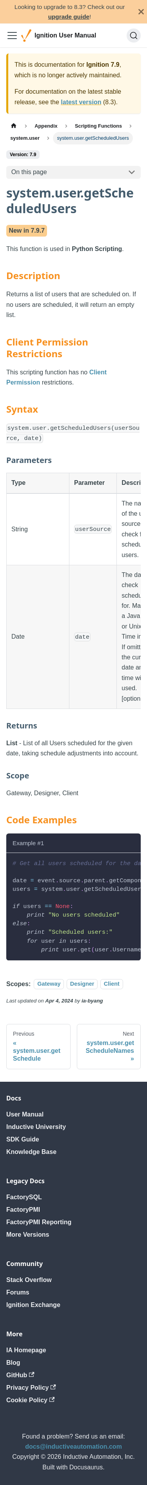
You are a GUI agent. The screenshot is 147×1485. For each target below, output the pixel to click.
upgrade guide (68, 16)
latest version (81, 102)
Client (112, 984)
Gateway (48, 984)
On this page (29, 172)
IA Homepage (26, 1350)
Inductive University (36, 1127)
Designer (82, 984)
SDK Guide (22, 1139)
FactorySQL (24, 1197)
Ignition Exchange (33, 1305)
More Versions (27, 1234)
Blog (13, 1362)
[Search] (134, 35)
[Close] (141, 11)
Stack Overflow (29, 1280)
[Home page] (13, 126)
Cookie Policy (30, 1400)
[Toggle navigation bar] (12, 35)
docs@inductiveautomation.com (73, 1446)
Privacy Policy (31, 1387)
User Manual (25, 1114)
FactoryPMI (23, 1209)
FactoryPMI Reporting (38, 1222)
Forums (17, 1292)
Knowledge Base (31, 1151)
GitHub (20, 1375)
